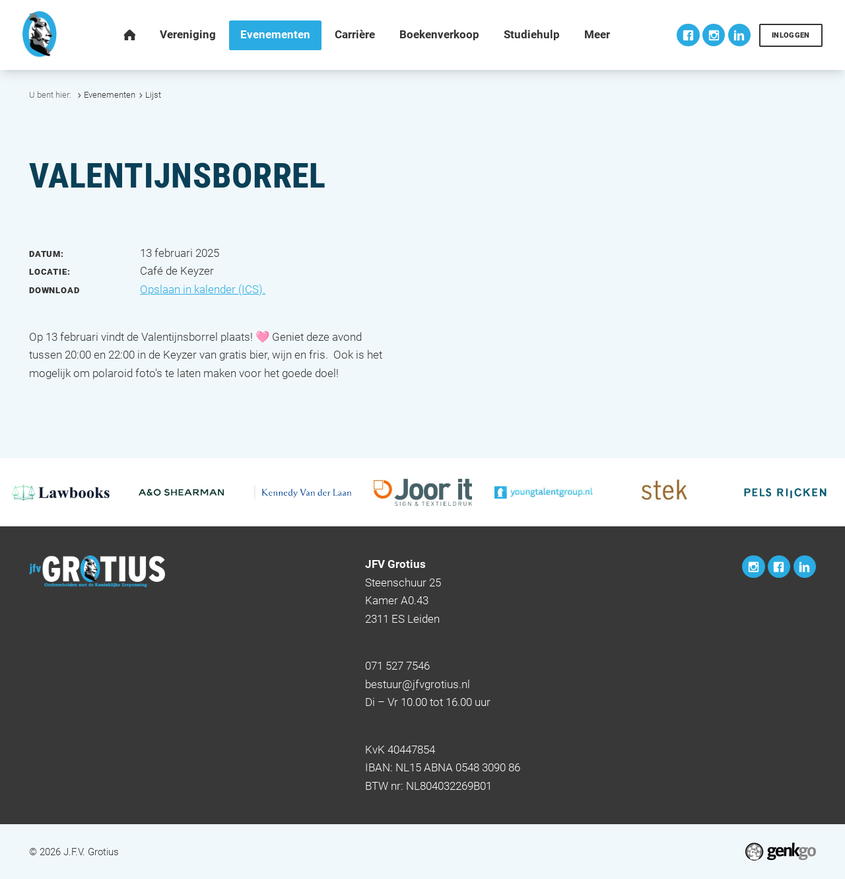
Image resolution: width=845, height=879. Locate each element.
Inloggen (791, 35)
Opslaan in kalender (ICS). (202, 289)
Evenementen (109, 95)
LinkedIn (739, 35)
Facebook (688, 35)
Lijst (153, 95)
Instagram (713, 35)
